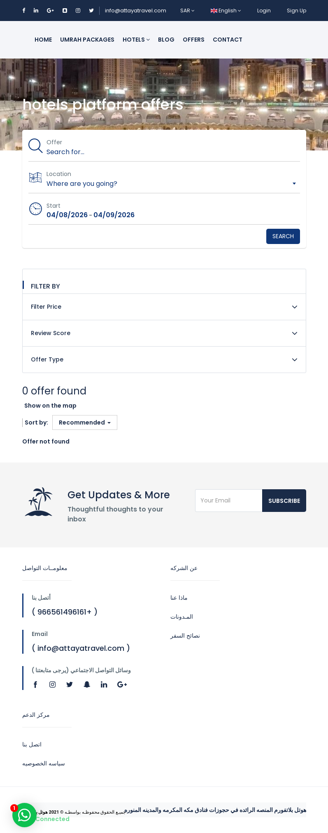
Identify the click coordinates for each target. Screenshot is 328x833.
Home (43, 39)
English (226, 10)
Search (283, 236)
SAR (187, 10)
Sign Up (296, 10)
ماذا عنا (179, 598)
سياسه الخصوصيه (43, 763)
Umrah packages (87, 39)
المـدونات (181, 616)
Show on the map (50, 405)
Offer (55, 142)
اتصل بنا (32, 744)
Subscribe (284, 501)
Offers (194, 39)
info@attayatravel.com (135, 10)
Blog (166, 39)
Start (54, 206)
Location (59, 174)
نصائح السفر (185, 635)
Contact (227, 39)
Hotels (136, 39)
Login (264, 10)
